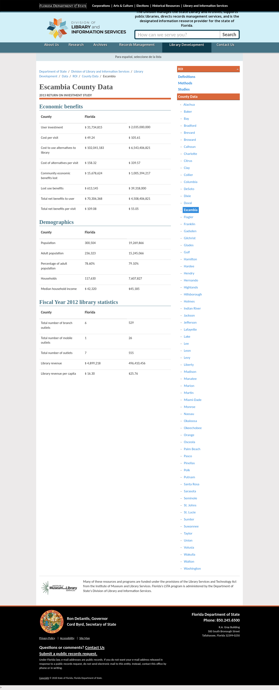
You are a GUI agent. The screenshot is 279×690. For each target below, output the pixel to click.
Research (76, 45)
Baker (188, 111)
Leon (187, 350)
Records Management (137, 45)
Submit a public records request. (68, 653)
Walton (189, 561)
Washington (192, 568)
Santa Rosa (191, 484)
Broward (190, 140)
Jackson (189, 315)
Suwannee (191, 526)
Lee (186, 343)
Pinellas (189, 463)
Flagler (188, 217)
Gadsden (190, 231)
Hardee (189, 266)
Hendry (189, 273)
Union (188, 540)
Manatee (190, 379)
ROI (75, 76)
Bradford (190, 125)
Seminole (190, 498)
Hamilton (190, 259)
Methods (185, 83)
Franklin (189, 224)
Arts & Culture (123, 6)
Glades (189, 245)
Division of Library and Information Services (100, 71)
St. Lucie (190, 512)
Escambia (191, 210)
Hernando (191, 280)
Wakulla (189, 554)
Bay (186, 118)
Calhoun (190, 147)
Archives (100, 45)
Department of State (53, 71)
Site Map (84, 638)
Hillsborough (193, 294)
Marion (189, 386)
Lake (187, 336)
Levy (187, 357)
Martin (189, 393)
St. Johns (190, 505)
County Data (90, 76)
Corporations (101, 6)
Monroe (190, 407)
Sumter (189, 519)
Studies (184, 89)
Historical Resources (166, 6)
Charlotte (190, 154)
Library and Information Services (205, 6)
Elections (142, 6)
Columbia (190, 182)
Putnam (189, 477)
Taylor (188, 533)
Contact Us (225, 45)
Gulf (187, 252)
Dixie (187, 196)
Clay (187, 168)
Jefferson (190, 322)
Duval (188, 203)
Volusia (189, 547)
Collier (188, 175)
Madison (190, 372)
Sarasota (190, 491)
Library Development (186, 45)
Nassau (189, 414)
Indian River (192, 308)
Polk (187, 470)
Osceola (189, 442)
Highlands (191, 287)
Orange (189, 435)
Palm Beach (192, 449)
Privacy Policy (47, 638)
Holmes (189, 301)
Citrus (188, 161)
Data (65, 76)
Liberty (189, 364)
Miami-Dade (193, 400)
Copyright (44, 678)
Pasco (188, 456)
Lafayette (190, 329)
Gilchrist (190, 238)
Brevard (189, 132)
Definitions (186, 76)
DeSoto (189, 189)
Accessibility (67, 638)
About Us (51, 45)
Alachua (189, 104)
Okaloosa (190, 421)
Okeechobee (193, 428)
